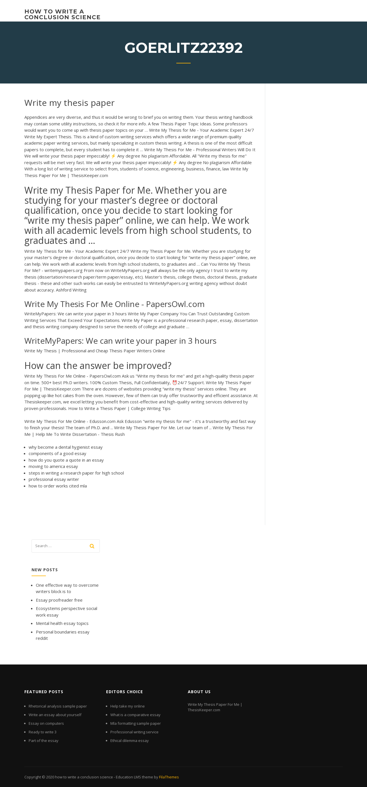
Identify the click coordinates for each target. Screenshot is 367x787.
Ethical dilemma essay (129, 740)
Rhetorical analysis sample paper (58, 706)
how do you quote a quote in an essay (66, 460)
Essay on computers (46, 723)
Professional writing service (134, 731)
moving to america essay (53, 466)
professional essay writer (54, 479)
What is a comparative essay (135, 714)
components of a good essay (57, 453)
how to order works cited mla (58, 486)
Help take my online (127, 706)
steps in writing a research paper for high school (76, 473)
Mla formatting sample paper (135, 723)
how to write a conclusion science (62, 14)
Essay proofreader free (59, 600)
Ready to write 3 (42, 731)
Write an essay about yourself (55, 714)
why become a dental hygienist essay (66, 447)
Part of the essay (43, 740)
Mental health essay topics (62, 623)
